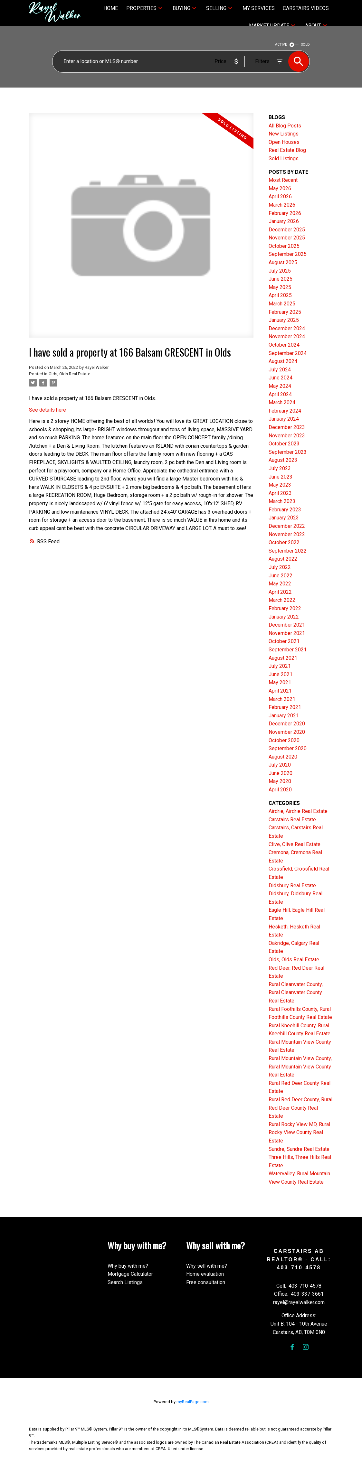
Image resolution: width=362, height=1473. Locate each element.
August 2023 (283, 460)
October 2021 (284, 641)
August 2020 (283, 757)
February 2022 (285, 608)
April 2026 (280, 196)
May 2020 (280, 781)
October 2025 (284, 246)
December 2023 (287, 427)
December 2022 (287, 526)
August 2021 (283, 658)
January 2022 (284, 617)
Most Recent (283, 180)
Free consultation (205, 1282)
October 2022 (284, 542)
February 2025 (285, 312)
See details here (47, 410)
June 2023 (280, 477)
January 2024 (284, 419)
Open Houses (284, 142)
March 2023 (282, 501)
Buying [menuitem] (181, 8)
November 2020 (287, 732)
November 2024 (287, 336)
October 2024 (284, 345)
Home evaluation (205, 1274)
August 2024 (283, 361)
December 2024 (287, 328)
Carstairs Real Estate (292, 819)
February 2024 (285, 411)
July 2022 (280, 567)
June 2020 (280, 773)
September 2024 (288, 353)
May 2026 (280, 188)
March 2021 (282, 699)
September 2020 (288, 748)
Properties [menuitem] (141, 8)
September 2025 (288, 254)
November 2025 (287, 238)
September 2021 (288, 650)
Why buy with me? (128, 1266)
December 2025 (287, 230)
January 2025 (284, 320)
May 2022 (280, 584)
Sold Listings (284, 158)
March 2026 (282, 205)
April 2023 (280, 493)
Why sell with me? (206, 1266)
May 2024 (280, 386)
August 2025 (283, 262)
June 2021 (280, 674)
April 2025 (280, 295)
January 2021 (284, 716)
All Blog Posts (285, 126)
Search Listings (125, 1282)
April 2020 (280, 790)
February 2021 (285, 707)
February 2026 (285, 213)
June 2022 (280, 576)
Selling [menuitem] (216, 8)
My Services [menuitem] (259, 8)
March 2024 (282, 402)
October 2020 (284, 740)
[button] (292, 1347)
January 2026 (284, 221)
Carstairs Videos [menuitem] (306, 8)
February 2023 (285, 510)
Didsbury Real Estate (292, 885)
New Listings (284, 134)
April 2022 (280, 592)
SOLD (305, 44)
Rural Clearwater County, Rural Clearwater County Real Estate (296, 992)
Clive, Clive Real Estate (294, 844)
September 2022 (288, 551)
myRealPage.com (192, 1401)
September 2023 (288, 452)
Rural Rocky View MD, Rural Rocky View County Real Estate (299, 1132)
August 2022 (283, 559)
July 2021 (280, 666)
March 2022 (282, 600)
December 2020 (287, 724)
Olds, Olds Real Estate (69, 373)
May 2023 (280, 485)
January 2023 (284, 518)
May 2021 (280, 682)
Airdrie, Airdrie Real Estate (298, 811)
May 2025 (280, 287)
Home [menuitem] (110, 8)
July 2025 (280, 271)
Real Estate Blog (287, 150)
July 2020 (280, 765)
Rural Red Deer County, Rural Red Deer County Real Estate (300, 1107)
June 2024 (280, 378)
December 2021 (287, 625)
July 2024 (280, 370)
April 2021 (280, 691)
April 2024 (280, 394)
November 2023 (287, 436)
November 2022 (287, 534)
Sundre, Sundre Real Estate (299, 1149)
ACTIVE (281, 44)
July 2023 (280, 468)
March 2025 (282, 304)
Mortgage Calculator (130, 1274)
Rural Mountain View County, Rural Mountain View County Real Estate (300, 1066)
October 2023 (284, 444)
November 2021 (287, 633)
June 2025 (280, 279)
